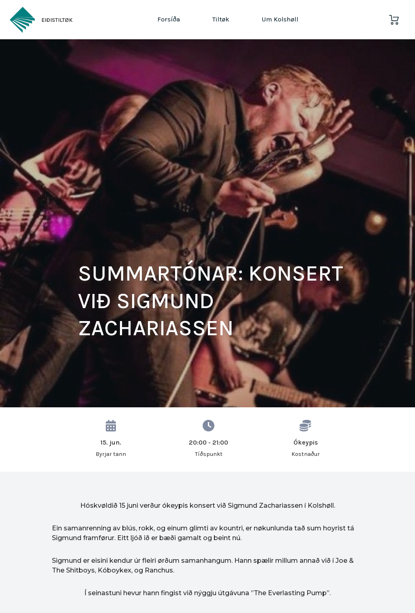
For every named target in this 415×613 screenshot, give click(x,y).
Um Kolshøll (280, 19)
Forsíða (168, 19)
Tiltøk (220, 19)
